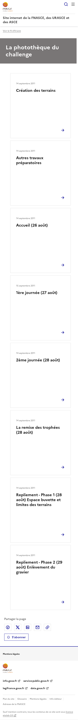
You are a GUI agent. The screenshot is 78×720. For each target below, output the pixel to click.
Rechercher (66, 4)
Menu (73, 4)
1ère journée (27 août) (36, 293)
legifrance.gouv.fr (13, 688)
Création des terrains (36, 90)
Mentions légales (38, 699)
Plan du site (8, 699)
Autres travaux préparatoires (29, 160)
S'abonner (16, 637)
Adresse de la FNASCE (14, 704)
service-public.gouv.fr (36, 681)
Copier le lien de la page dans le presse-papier (47, 627)
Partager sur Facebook (7, 627)
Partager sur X (17, 627)
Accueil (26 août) (32, 225)
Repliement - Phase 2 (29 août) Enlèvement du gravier (39, 567)
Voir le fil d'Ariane (12, 30)
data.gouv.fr (38, 688)
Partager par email (37, 627)
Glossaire (22, 699)
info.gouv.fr (10, 681)
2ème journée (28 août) (38, 360)
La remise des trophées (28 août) (38, 430)
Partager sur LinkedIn (27, 627)
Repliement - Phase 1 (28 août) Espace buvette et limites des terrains (39, 500)
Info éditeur (56, 699)
